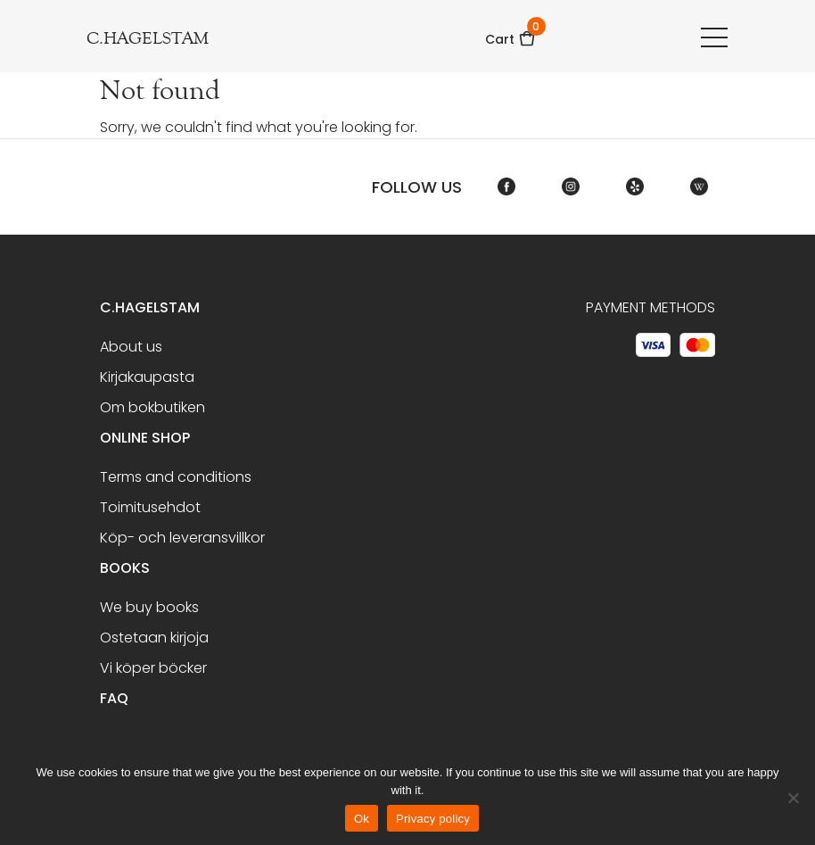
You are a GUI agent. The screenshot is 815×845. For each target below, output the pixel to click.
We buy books (149, 607)
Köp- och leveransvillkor (182, 537)
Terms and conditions (175, 477)
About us (131, 346)
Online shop (145, 437)
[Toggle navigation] (714, 36)
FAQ (114, 698)
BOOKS (125, 568)
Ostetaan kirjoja (154, 637)
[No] (793, 798)
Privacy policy (433, 818)
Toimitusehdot (150, 507)
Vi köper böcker (153, 668)
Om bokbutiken (152, 407)
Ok (361, 818)
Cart (510, 33)
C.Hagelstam (150, 307)
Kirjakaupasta (147, 377)
